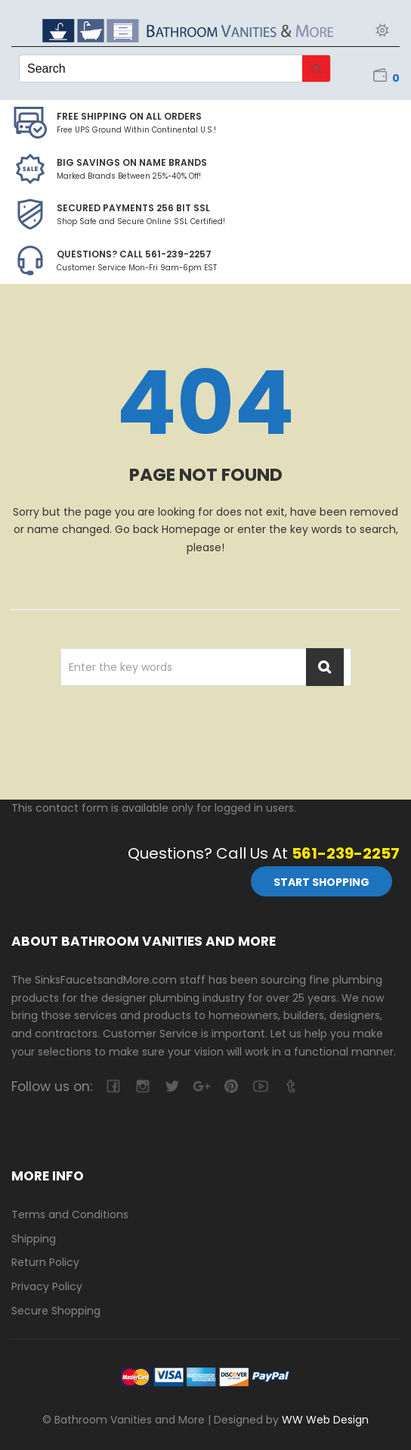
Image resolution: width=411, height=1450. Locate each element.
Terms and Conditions (69, 1214)
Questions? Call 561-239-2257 (134, 254)
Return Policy (45, 1262)
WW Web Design (325, 1419)
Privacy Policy (46, 1286)
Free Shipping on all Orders (129, 116)
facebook (113, 1086)
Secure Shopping (55, 1310)
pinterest (230, 1086)
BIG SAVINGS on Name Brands (132, 162)
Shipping (33, 1238)
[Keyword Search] (161, 68)
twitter (171, 1086)
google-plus (201, 1086)
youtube (260, 1086)
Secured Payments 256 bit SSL (133, 207)
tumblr (289, 1086)
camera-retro (142, 1086)
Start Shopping (321, 882)
